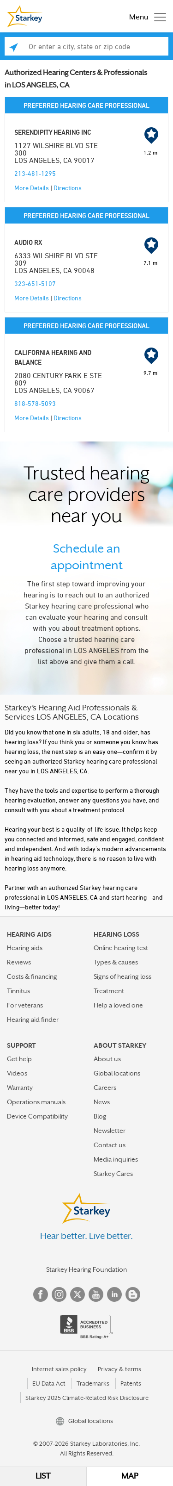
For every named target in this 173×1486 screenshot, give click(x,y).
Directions (68, 188)
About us (107, 1059)
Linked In (114, 1294)
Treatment (109, 991)
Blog (100, 1116)
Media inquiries (116, 1159)
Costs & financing (32, 976)
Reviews (19, 962)
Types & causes (116, 962)
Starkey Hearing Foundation (86, 1269)
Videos (17, 1073)
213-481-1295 (35, 173)
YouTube (96, 1294)
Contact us (109, 1145)
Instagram (59, 1294)
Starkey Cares (113, 1173)
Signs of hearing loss (122, 976)
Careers (105, 1087)
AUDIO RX (28, 242)
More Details (31, 188)
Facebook (40, 1294)
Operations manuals (36, 1102)
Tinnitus (18, 991)
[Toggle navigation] (145, 16)
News (102, 1102)
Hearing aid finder (33, 1019)
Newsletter (109, 1130)
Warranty (20, 1087)
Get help (19, 1059)
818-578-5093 (35, 403)
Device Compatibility (37, 1116)
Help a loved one (118, 1005)
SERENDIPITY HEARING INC (52, 132)
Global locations (117, 1073)
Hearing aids (24, 947)
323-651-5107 (35, 283)
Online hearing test (121, 947)
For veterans (25, 1005)
